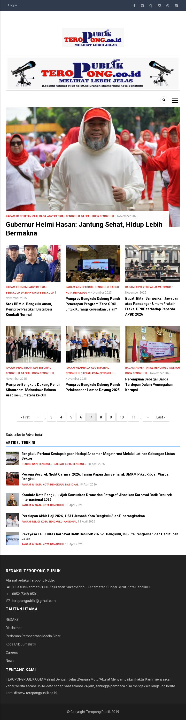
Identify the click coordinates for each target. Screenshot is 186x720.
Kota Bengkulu (103, 216)
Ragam (10, 216)
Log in (12, 5)
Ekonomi (22, 287)
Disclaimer (14, 628)
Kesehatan (23, 216)
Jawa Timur (162, 287)
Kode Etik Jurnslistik (21, 644)
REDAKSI (12, 619)
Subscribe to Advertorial (24, 435)
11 (135, 417)
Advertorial (56, 216)
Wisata (37, 484)
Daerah (86, 216)
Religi (36, 521)
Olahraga (39, 216)
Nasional (71, 484)
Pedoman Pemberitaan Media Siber (33, 636)
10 (123, 417)
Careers (12, 652)
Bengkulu (73, 216)
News (10, 661)
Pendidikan (24, 367)
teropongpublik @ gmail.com (31, 601)
